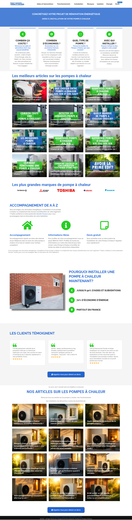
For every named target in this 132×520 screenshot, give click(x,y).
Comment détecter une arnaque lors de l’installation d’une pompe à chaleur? (66, 122)
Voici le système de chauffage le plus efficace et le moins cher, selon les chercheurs (29, 471)
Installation (78, 4)
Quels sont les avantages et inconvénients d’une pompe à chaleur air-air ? (63, 147)
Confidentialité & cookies (74, 517)
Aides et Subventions (45, 4)
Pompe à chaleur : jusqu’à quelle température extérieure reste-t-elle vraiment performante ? (29, 446)
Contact (52, 517)
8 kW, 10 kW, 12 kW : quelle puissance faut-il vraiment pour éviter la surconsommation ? (100, 495)
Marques (90, 4)
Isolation (100, 4)
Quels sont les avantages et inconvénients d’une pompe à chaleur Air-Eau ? (99, 97)
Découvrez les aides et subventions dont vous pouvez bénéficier (23, 48)
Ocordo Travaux (42, 214)
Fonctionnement (63, 4)
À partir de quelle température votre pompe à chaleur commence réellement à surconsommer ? (66, 495)
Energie (109, 4)
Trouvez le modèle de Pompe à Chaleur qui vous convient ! (80, 48)
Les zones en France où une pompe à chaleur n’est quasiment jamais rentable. (102, 471)
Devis (117, 3)
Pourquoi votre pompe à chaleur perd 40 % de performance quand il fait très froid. (65, 471)
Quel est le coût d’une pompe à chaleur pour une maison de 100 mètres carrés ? (64, 421)
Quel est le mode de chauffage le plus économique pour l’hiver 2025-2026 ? (101, 446)
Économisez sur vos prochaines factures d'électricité (51, 48)
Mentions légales (61, 517)
